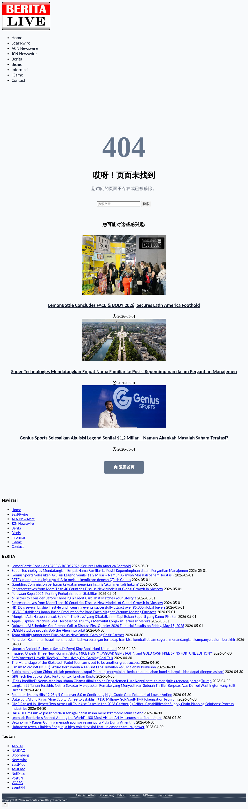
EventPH (18, 787)
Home (17, 37)
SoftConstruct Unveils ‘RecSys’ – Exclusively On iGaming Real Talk (62, 658)
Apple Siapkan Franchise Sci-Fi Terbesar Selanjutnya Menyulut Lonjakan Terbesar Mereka (81, 621)
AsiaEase (18, 769)
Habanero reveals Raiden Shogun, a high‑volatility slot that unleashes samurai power (78, 727)
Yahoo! (121, 795)
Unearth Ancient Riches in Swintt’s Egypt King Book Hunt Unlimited (64, 648)
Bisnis (17, 64)
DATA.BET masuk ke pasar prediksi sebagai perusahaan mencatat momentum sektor (77, 713)
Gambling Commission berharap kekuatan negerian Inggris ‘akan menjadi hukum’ (75, 584)
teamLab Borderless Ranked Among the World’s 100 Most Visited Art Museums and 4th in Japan (87, 717)
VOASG (17, 782)
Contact (18, 80)
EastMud (18, 764)
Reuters (134, 795)
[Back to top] (5, 804)
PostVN (17, 778)
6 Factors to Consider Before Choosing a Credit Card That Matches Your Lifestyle (74, 598)
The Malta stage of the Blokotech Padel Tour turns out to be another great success (76, 662)
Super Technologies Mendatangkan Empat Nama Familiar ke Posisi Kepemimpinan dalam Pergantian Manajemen (124, 371)
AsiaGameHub (85, 795)
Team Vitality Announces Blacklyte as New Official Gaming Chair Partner (68, 635)
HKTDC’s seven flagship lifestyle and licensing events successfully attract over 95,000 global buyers (88, 607)
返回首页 (124, 467)
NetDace (18, 773)
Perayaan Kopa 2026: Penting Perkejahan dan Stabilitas (55, 593)
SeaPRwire (21, 43)
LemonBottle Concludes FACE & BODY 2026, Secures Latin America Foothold (124, 305)
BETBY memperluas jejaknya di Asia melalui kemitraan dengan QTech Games (71, 579)
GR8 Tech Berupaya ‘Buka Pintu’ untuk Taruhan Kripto (53, 676)
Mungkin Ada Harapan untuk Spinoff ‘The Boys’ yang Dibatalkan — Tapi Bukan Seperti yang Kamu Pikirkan (94, 616)
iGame (17, 75)
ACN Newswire (25, 48)
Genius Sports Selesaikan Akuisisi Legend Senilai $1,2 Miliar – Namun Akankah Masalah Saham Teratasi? (124, 438)
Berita (17, 59)
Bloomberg (20, 755)
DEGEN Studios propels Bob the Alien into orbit (48, 630)
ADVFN (17, 746)
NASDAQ (18, 750)
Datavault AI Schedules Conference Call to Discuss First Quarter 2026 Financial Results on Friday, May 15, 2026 (98, 625)
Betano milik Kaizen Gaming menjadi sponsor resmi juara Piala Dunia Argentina (73, 722)
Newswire (19, 759)
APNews (149, 795)
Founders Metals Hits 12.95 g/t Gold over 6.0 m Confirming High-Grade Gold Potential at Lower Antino (92, 694)
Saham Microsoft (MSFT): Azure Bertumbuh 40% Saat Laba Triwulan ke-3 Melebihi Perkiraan (84, 667)
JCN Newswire (24, 53)
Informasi (20, 69)
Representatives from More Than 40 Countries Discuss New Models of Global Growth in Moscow (87, 589)
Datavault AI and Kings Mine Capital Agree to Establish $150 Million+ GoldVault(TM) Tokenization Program (95, 699)
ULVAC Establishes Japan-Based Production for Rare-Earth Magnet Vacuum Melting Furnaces (84, 612)
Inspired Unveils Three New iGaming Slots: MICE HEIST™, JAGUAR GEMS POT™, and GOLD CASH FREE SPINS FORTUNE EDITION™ (112, 653)
